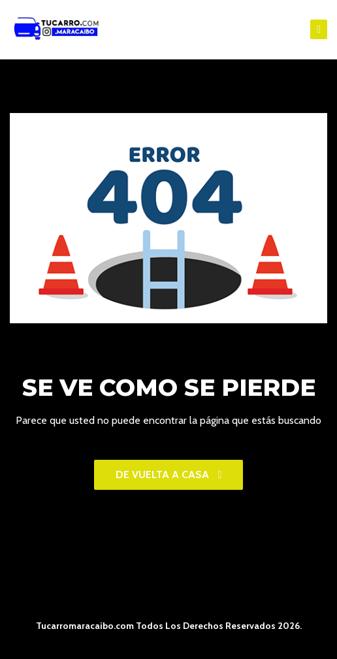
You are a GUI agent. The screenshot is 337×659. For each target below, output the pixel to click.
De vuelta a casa (169, 474)
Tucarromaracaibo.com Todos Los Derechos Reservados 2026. (169, 626)
